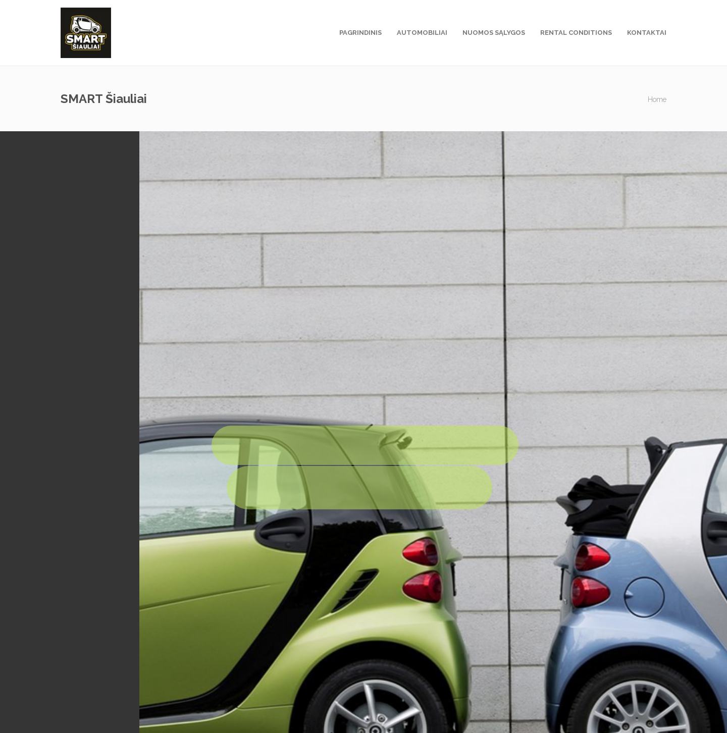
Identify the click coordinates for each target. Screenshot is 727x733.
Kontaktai (646, 32)
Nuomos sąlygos (493, 32)
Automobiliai (422, 32)
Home (657, 99)
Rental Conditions (576, 32)
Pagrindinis (360, 32)
